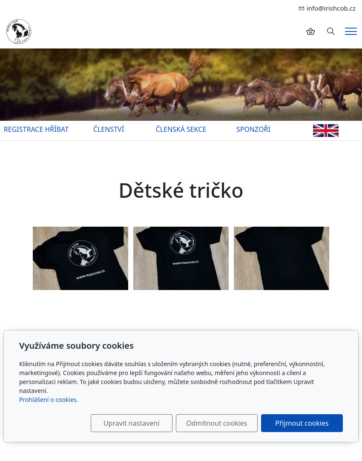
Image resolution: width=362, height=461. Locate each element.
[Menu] (351, 31)
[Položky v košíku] (310, 31)
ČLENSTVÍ (108, 129)
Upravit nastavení (131, 423)
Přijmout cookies (301, 423)
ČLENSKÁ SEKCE (181, 129)
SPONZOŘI (253, 129)
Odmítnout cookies (217, 423)
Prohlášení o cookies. (48, 400)
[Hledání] (331, 31)
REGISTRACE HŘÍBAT (36, 129)
